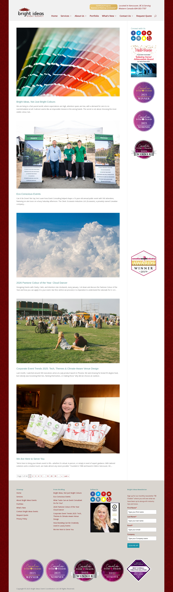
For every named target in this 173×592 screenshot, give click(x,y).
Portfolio (94, 16)
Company (131, 534)
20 (52, 476)
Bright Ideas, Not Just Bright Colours (35, 101)
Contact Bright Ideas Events (27, 511)
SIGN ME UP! (133, 545)
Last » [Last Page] (66, 476)
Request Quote (144, 16)
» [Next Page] (61, 476)
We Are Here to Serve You (30, 459)
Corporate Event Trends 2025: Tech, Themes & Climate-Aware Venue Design (57, 368)
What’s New (108, 16)
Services (65, 16)
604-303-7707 (140, 8)
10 (48, 476)
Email (130, 525)
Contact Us (125, 16)
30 (55, 476)
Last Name (131, 517)
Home (54, 16)
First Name (132, 508)
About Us (79, 16)
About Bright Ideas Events (26, 500)
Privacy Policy (21, 519)
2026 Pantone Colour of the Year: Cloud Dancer (41, 282)
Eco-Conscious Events (28, 194)
